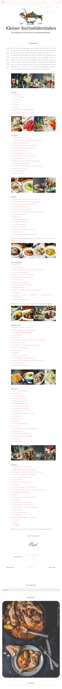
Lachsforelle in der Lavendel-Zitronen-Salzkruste (26, 345)
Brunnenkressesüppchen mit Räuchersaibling (26, 201)
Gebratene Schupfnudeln (20, 398)
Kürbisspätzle (16, 418)
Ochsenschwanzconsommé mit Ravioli (24, 229)
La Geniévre (16, 99)
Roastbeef (16, 352)
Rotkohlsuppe (17, 232)
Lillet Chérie (16, 102)
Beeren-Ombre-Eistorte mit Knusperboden (25, 469)
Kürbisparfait (16, 499)
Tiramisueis (16, 520)
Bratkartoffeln (16, 393)
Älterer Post (52, 567)
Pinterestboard (46, 238)
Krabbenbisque (17, 216)
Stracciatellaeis (17, 515)
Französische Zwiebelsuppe (21, 206)
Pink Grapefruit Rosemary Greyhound (23, 112)
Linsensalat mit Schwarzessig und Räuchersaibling (27, 166)
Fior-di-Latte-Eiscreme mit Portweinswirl (24, 487)
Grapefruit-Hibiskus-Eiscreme (21, 492)
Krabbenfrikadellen (18, 158)
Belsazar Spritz (17, 94)
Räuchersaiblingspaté (19, 171)
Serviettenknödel (17, 441)
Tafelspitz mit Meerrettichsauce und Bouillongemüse (27, 360)
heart (51, 7)
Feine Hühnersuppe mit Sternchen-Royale (25, 204)
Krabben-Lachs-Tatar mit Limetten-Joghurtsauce (26, 161)
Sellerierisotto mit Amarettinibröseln (23, 284)
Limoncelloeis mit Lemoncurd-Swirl (23, 502)
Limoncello (16, 104)
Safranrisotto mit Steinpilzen (21, 282)
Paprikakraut (16, 421)
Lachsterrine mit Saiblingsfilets (21, 163)
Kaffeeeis (15, 494)
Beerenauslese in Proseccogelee (22, 467)
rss (54, 12)
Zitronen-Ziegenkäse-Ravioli (21, 299)
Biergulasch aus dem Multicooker (22, 327)
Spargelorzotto (17, 292)
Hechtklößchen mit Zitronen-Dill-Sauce (24, 155)
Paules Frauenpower (18, 109)
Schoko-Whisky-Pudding (20, 512)
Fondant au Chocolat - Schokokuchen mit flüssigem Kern (29, 489)
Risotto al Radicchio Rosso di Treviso (23, 275)
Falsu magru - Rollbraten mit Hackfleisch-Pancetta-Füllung (29, 340)
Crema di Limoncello (18, 97)
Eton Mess (16, 484)
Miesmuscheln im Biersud (20, 168)
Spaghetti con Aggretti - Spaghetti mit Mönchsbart (27, 290)
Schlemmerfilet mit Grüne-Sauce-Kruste (24, 358)
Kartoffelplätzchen (18, 411)
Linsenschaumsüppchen (19, 221)
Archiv (17, 241)
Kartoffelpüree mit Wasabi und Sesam (23, 413)
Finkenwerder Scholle (19, 342)
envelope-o (57, 3)
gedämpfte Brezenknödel (20, 401)
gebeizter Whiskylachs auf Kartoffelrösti (24, 148)
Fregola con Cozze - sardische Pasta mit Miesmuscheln (29, 269)
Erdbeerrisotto (17, 264)
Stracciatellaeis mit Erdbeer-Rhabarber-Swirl (25, 517)
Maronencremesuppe (19, 224)
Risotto (18, 303)
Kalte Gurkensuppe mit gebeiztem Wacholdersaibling (28, 211)
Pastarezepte (27, 303)
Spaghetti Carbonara (19, 287)
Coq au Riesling (17, 335)
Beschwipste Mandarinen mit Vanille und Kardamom (27, 472)
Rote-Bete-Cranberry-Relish (21, 433)
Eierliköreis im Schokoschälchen (22, 482)
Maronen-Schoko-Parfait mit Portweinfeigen (25, 507)
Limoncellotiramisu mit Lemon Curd (23, 505)
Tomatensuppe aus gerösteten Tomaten (24, 234)
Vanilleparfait (16, 525)
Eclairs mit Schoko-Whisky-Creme (22, 477)
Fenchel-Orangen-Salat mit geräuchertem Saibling (27, 140)
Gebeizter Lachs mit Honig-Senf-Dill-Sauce (25, 145)
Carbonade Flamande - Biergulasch (23, 332)
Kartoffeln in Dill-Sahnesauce (21, 408)
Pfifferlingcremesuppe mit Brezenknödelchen (25, 199)
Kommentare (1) (18, 556)
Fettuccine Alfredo (18, 267)
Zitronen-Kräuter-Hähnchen (20, 365)
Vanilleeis (15, 522)
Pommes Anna (17, 426)
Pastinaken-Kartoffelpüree (20, 423)
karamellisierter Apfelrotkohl (21, 406)
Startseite (31, 566)
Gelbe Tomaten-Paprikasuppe (21, 209)
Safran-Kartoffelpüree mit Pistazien (23, 436)
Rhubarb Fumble (17, 510)
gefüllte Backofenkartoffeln (20, 403)
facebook (41, 7)
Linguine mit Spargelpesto (20, 272)
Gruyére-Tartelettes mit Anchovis (22, 153)
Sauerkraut (16, 438)
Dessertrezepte (25, 529)
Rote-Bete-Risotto (18, 279)
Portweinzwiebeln (18, 431)
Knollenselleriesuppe (18, 214)
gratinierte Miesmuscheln (20, 150)
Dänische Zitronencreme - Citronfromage (24, 474)
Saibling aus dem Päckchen (21, 355)
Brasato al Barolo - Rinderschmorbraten (24, 330)
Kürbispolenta (17, 416)
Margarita (15, 107)
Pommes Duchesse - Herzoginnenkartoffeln (25, 428)
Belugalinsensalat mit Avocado (21, 138)
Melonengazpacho (18, 227)
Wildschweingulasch (18, 363)
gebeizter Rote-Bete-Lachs (20, 143)
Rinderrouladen (17, 350)
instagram (44, 3)
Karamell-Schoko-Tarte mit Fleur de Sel (24, 497)
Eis (17, 529)
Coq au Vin (16, 337)
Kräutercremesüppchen (19, 219)
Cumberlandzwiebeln (19, 396)
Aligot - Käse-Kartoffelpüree (21, 391)
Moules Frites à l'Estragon (20, 347)
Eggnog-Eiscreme (18, 479)
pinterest (48, 7)
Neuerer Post (10, 567)
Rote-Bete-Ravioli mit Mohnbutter (22, 277)
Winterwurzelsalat (18, 173)
